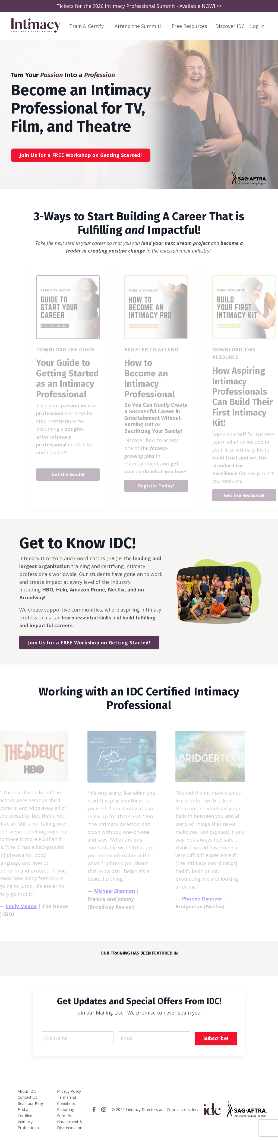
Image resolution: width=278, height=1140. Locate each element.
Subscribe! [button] (215, 1037)
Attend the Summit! (138, 26)
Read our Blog (30, 1103)
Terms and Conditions (66, 1100)
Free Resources (189, 26)
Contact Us (27, 1097)
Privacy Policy (69, 1091)
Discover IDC (230, 26)
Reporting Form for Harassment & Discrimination (70, 1118)
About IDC (27, 1091)
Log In (257, 26)
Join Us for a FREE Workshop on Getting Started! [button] (81, 155)
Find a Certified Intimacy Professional (29, 1118)
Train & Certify (86, 26)
